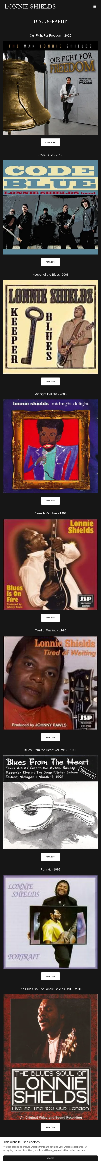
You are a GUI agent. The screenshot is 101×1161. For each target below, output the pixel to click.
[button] (95, 6)
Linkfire (50, 142)
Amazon (50, 262)
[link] (30, 8)
